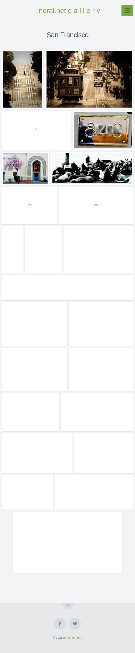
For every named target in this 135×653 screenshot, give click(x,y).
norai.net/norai (72, 637)
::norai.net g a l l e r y (67, 10)
